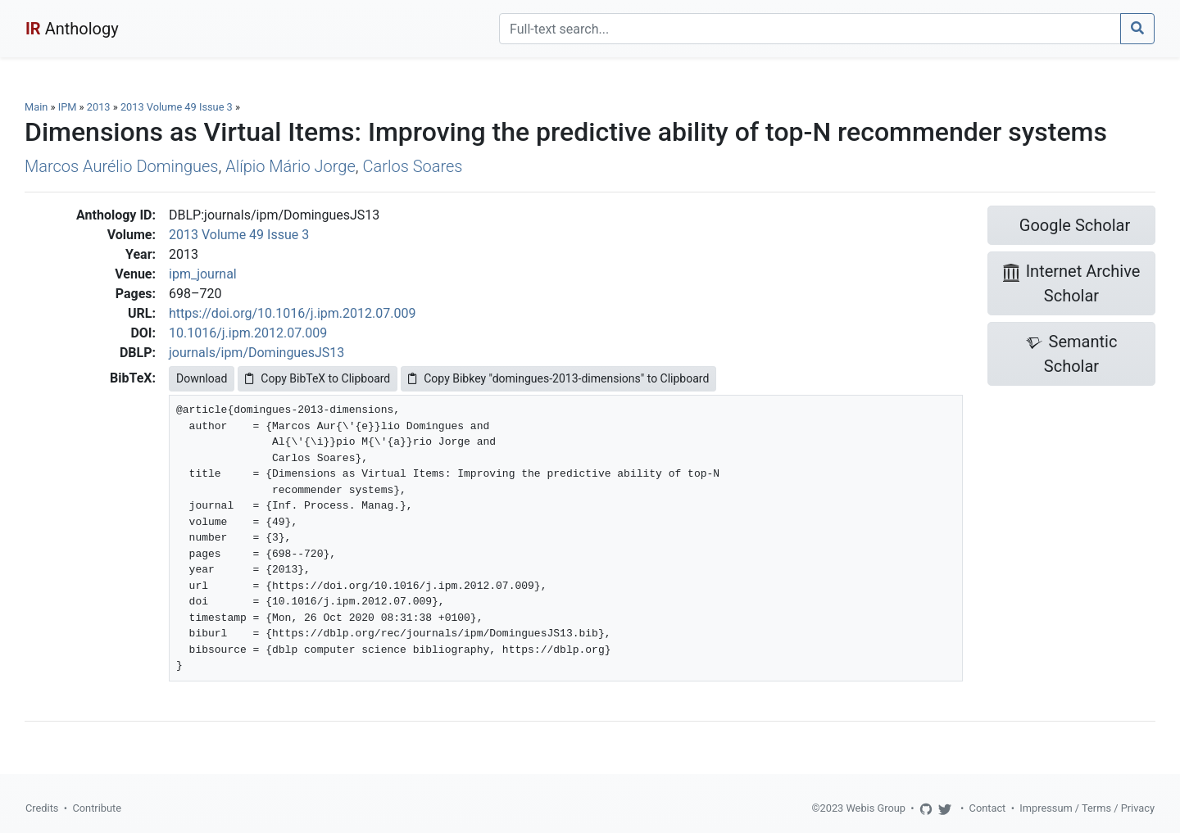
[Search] (810, 28)
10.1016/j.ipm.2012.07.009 (248, 333)
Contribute (96, 808)
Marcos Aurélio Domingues (121, 166)
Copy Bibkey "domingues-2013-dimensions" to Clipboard (558, 378)
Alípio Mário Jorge (290, 166)
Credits (41, 808)
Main (36, 107)
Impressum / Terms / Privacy (1087, 808)
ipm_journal (203, 274)
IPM (67, 107)
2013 (99, 107)
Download (201, 378)
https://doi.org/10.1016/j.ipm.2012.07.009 (292, 313)
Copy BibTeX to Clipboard (317, 378)
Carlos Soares (413, 166)
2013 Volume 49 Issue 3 (177, 107)
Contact (987, 808)
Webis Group (875, 808)
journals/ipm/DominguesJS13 (256, 352)
